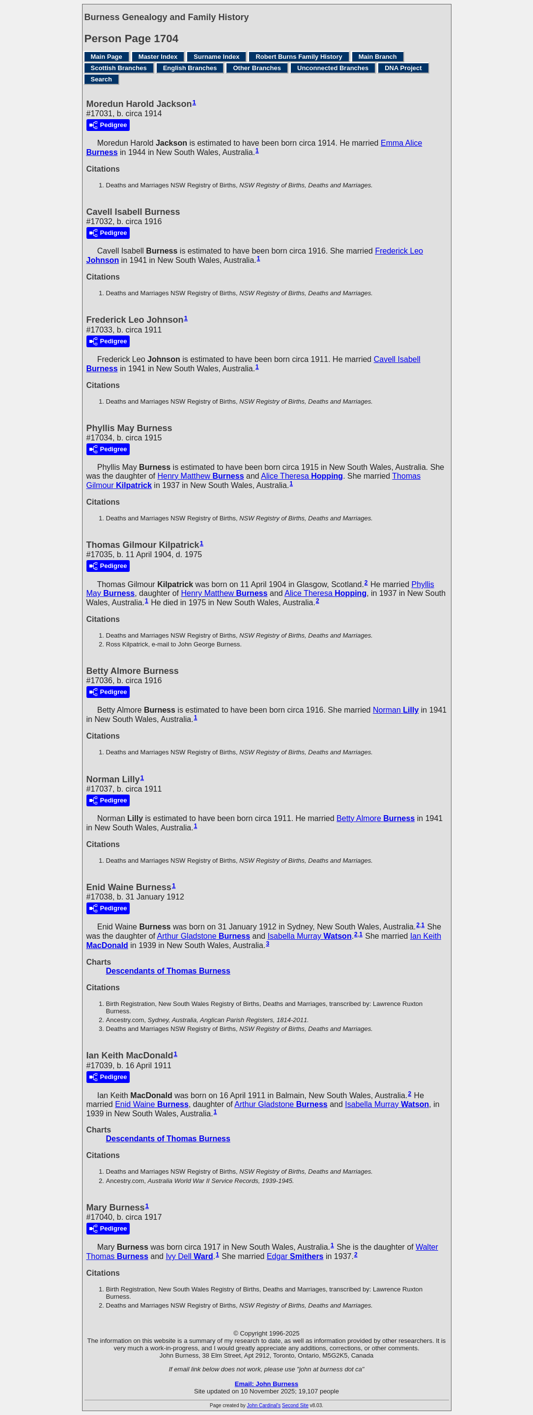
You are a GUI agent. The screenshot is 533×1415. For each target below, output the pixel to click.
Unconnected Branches (332, 68)
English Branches (190, 68)
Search (101, 79)
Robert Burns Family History (298, 56)
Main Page (106, 56)
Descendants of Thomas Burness (168, 971)
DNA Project (403, 68)
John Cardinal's (264, 1405)
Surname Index (216, 56)
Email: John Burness (266, 1384)
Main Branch (378, 56)
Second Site (295, 1405)
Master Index (158, 56)
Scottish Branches (119, 68)
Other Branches (257, 68)
